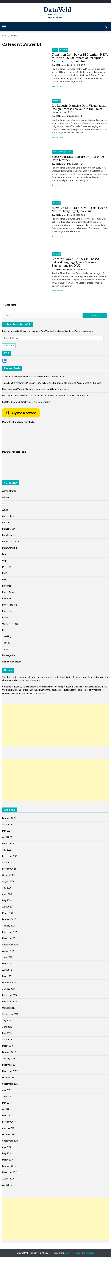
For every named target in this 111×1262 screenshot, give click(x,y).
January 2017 (8, 1128)
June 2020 (7, 894)
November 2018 (9, 1001)
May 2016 (7, 1153)
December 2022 (9, 843)
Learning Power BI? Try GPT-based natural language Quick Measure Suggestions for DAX (75, 262)
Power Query (8, 611)
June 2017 (7, 1096)
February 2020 (9, 919)
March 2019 (8, 976)
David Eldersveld (59, 65)
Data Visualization (10, 541)
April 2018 (7, 1039)
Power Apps (8, 592)
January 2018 (8, 1058)
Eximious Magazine (73, 1253)
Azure (5, 510)
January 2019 (8, 989)
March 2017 (8, 1115)
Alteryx (5, 497)
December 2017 (9, 1065)
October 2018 (8, 1008)
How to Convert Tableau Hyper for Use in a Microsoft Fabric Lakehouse (35, 389)
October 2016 (8, 1134)
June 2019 (7, 957)
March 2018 (8, 1046)
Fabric (55, 50)
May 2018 (7, 1033)
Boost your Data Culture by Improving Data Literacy (78, 158)
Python (5, 617)
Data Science (8, 535)
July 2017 (6, 1090)
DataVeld (57, 9)
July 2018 (6, 1020)
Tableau (6, 643)
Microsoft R (7, 567)
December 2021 (9, 856)
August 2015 (8, 1179)
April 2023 (7, 837)
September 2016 (10, 1141)
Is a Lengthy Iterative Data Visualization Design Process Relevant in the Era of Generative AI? (79, 108)
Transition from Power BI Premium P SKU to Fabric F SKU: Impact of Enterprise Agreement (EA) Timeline (80, 57)
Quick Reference (10, 624)
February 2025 (9, 818)
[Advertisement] (55, 725)
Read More (56, 86)
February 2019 (9, 982)
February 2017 (9, 1122)
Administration (9, 491)
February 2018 (9, 1052)
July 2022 (6, 850)
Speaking (6, 636)
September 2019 (10, 944)
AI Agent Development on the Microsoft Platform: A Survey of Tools (34, 376)
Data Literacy (58, 152)
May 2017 (7, 1103)
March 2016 (8, 1160)
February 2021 (9, 869)
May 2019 (7, 963)
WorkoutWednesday (11, 662)
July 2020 (6, 888)
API (4, 503)
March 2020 (8, 913)
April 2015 (7, 1185)
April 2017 (7, 1109)
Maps (5, 560)
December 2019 (9, 932)
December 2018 (9, 995)
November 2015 (9, 1172)
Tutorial (5, 649)
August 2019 (8, 951)
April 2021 (7, 862)
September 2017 (10, 1084)
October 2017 (8, 1077)
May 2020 (7, 900)
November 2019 (9, 938)
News (5, 579)
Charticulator (8, 516)
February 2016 (9, 1166)
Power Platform (9, 605)
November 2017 (9, 1071)
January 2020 (8, 926)
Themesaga (89, 1253)
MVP (4, 573)
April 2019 (7, 970)
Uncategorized (9, 655)
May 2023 (7, 831)
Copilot (5, 522)
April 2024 (7, 824)
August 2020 (8, 881)
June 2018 (7, 1027)
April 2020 (7, 907)
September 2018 (10, 1014)
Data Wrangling (9, 548)
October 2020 (8, 875)
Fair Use (42, 693)
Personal (6, 586)
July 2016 (6, 1147)
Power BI (63, 50)
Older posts (10, 305)
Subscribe (9, 345)
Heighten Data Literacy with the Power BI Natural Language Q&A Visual (80, 209)
